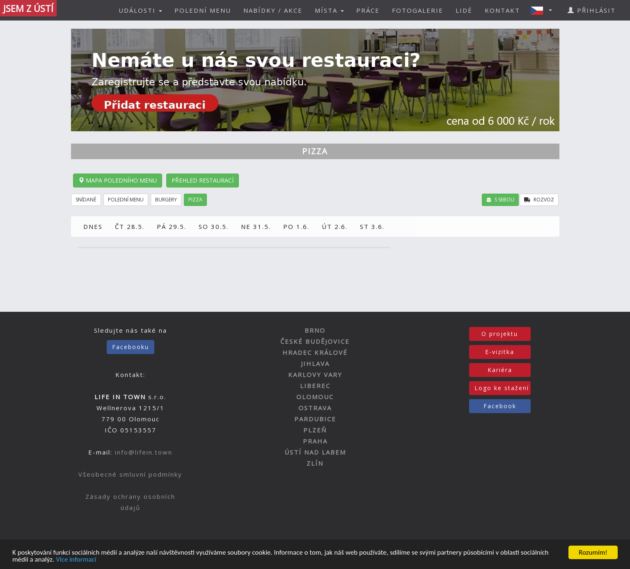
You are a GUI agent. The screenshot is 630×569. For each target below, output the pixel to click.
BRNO (315, 330)
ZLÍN (315, 463)
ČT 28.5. (129, 226)
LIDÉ (464, 10)
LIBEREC (315, 386)
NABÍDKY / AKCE (272, 10)
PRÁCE (368, 10)
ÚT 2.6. (335, 226)
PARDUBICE (315, 419)
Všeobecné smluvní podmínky (130, 474)
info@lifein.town (143, 452)
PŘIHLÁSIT (592, 10)
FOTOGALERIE (417, 10)
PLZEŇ (315, 430)
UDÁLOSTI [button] (140, 10)
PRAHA (315, 441)
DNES (93, 226)
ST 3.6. (372, 226)
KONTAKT (502, 10)
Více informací (76, 559)
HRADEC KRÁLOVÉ (315, 352)
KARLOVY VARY (315, 374)
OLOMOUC (315, 397)
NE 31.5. (256, 226)
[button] (543, 10)
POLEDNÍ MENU (202, 10)
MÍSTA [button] (329, 10)
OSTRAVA (315, 408)
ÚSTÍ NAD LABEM (315, 452)
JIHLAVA (315, 363)
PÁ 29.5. (171, 226)
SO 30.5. (214, 226)
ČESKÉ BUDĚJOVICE (315, 341)
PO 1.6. (296, 226)
